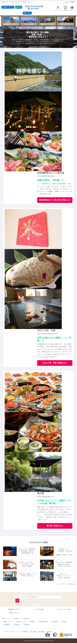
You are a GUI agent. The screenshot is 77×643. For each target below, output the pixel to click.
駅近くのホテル (66, 21)
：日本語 (69, 2)
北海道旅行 (54, 621)
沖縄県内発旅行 (43, 621)
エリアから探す (29, 21)
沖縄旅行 (32, 621)
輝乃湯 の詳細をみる (55, 526)
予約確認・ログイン (8, 7)
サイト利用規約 (23, 631)
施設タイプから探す (47, 21)
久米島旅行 (26, 624)
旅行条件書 (33, 631)
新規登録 (18, 7)
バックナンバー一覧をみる (66, 584)
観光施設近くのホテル (11, 21)
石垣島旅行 (6, 624)
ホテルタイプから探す (64, 609)
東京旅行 (64, 621)
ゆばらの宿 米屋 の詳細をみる (55, 363)
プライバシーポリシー (10, 631)
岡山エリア (27, 13)
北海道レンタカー (21, 621)
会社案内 (49, 631)
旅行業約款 (41, 631)
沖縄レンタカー (8, 621)
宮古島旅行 (16, 624)
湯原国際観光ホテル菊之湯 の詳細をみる (54, 200)
